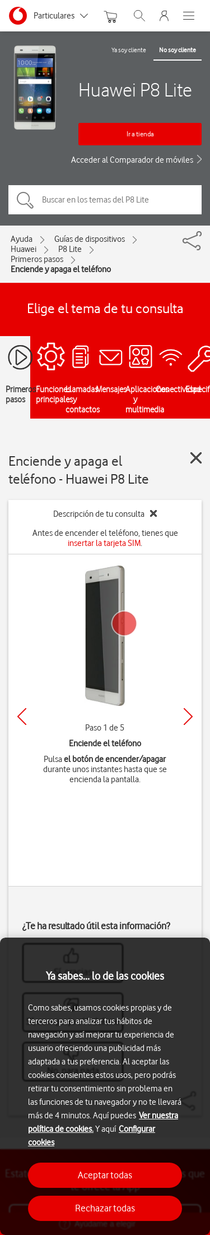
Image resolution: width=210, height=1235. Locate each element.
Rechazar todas (105, 1208)
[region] (105, 1086)
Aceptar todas (105, 1175)
